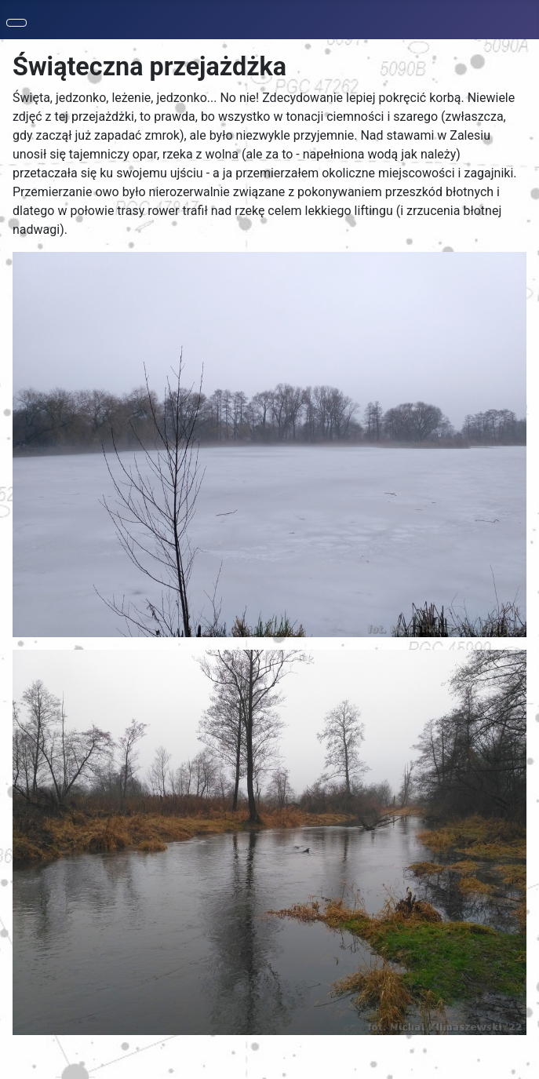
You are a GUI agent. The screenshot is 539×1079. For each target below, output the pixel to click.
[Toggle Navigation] (16, 23)
